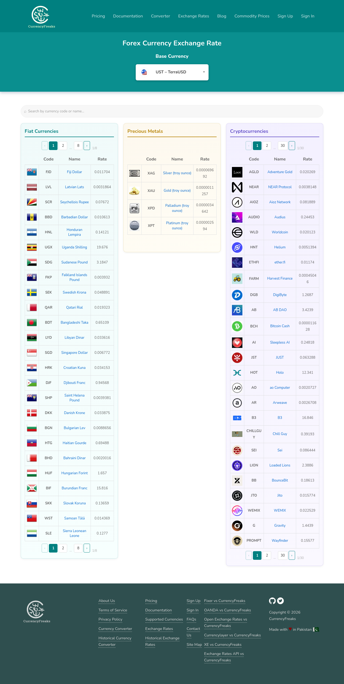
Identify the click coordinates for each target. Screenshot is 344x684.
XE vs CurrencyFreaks (223, 644)
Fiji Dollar (74, 172)
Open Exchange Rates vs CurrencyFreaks (225, 622)
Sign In (307, 16)
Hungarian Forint (74, 473)
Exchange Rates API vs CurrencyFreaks (224, 657)
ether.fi (279, 262)
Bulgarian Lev (74, 428)
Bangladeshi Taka (74, 322)
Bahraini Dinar (74, 458)
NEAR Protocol (280, 187)
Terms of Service (112, 610)
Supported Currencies (164, 619)
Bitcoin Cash (279, 326)
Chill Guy (280, 434)
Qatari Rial (74, 307)
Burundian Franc (74, 488)
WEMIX (280, 510)
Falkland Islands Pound (74, 277)
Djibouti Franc (74, 382)
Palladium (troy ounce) (177, 208)
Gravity (280, 525)
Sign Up (285, 16)
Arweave (280, 402)
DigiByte (279, 295)
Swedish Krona (74, 292)
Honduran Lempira (74, 232)
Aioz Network (280, 202)
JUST (280, 357)
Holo (280, 372)
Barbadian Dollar (74, 217)
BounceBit (280, 480)
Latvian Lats (74, 187)
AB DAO (279, 310)
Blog (221, 16)
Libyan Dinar (74, 337)
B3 (280, 417)
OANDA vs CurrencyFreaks (227, 610)
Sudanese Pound (74, 262)
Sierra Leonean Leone (74, 533)
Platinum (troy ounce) (177, 225)
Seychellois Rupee (74, 202)
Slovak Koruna (74, 503)
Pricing (98, 16)
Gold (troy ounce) (177, 190)
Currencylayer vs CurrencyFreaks (232, 635)
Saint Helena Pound (74, 398)
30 (283, 145)
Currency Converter (115, 628)
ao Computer (280, 387)
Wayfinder (280, 540)
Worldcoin (280, 232)
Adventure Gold (279, 172)
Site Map (194, 644)
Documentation (128, 16)
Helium (279, 247)
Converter (160, 16)
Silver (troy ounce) (177, 173)
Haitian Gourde (74, 443)
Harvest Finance (279, 278)
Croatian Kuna (74, 367)
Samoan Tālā (74, 518)
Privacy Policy (110, 619)
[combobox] (172, 72)
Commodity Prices (251, 16)
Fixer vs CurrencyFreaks (224, 600)
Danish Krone (74, 413)
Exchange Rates (193, 16)
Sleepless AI (280, 342)
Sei (280, 450)
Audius (279, 217)
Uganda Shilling (74, 247)
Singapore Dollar (74, 352)
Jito (279, 495)
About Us (106, 600)
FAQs (191, 619)
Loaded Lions (280, 465)
